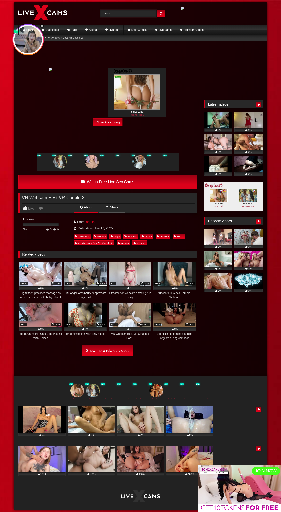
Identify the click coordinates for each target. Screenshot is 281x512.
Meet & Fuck (139, 29)
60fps (115, 236)
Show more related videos (107, 350)
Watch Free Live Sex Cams (107, 182)
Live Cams (165, 29)
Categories (52, 29)
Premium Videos (194, 29)
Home (30, 29)
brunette (163, 236)
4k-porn (100, 236)
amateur (130, 236)
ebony (179, 236)
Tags (74, 29)
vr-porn (123, 243)
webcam (140, 243)
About (86, 207)
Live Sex (114, 29)
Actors (93, 29)
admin (90, 222)
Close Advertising (108, 122)
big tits (147, 236)
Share (112, 207)
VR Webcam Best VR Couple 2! (94, 243)
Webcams (82, 236)
